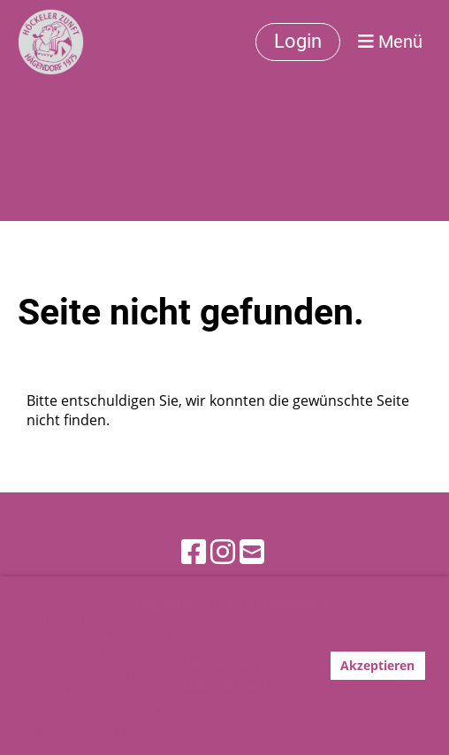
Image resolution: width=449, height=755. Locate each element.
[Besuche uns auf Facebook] (193, 551)
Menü (390, 41)
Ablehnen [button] (281, 665)
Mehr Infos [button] (146, 730)
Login (298, 41)
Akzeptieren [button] (377, 665)
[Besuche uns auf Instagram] (222, 551)
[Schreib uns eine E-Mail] (252, 551)
